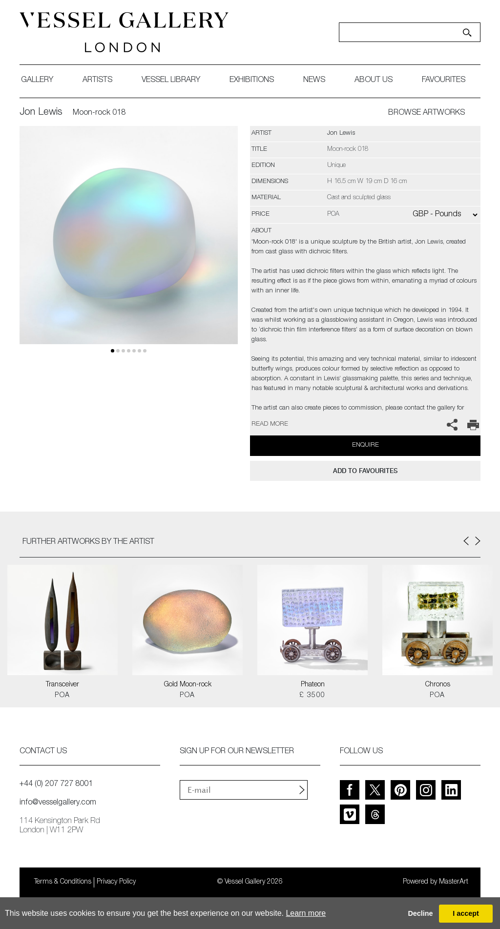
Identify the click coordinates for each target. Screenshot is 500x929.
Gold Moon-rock (187, 684)
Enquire (365, 445)
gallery (37, 80)
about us (373, 80)
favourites (443, 80)
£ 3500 (312, 695)
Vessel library (171, 80)
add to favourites (365, 471)
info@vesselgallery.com (58, 803)
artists (97, 80)
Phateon (313, 684)
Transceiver (62, 684)
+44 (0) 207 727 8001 (56, 784)
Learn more (306, 913)
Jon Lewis (41, 113)
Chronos (437, 684)
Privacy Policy (116, 882)
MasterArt (453, 882)
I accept (466, 913)
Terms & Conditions (62, 882)
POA (62, 695)
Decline (420, 913)
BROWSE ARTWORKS (426, 113)
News (314, 80)
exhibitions (251, 80)
